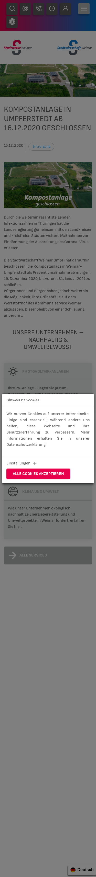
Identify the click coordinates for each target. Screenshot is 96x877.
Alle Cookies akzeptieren (38, 473)
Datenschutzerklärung (26, 444)
